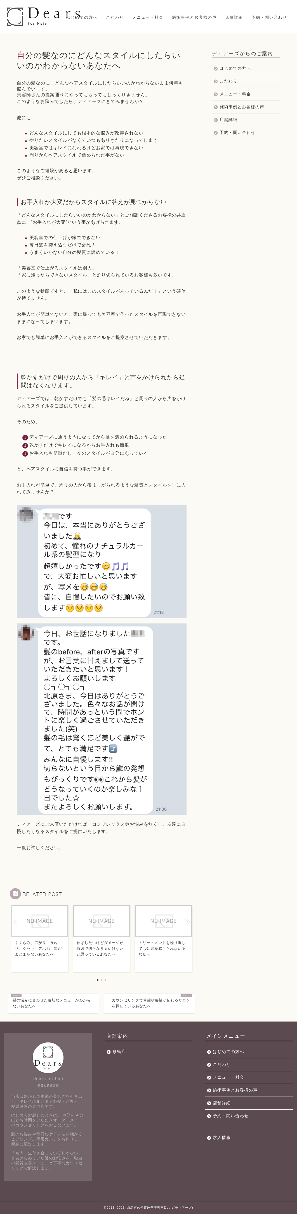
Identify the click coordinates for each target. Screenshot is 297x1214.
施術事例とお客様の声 (194, 17)
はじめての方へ (82, 17)
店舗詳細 (234, 17)
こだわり (115, 17)
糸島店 (119, 1051)
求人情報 (222, 1137)
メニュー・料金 (148, 17)
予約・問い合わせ (269, 17)
